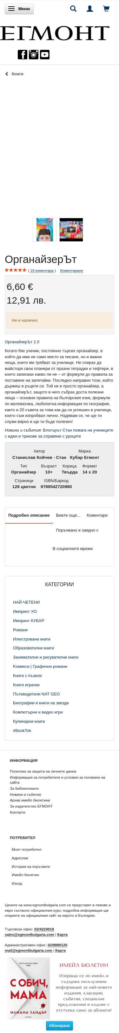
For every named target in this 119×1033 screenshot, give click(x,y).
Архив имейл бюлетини (30, 800)
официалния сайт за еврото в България (60, 915)
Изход (17, 883)
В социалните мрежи (73, 548)
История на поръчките (31, 866)
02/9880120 (57, 945)
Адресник (20, 858)
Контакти (17, 812)
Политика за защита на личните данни (43, 771)
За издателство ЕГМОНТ (31, 806)
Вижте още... (68, 515)
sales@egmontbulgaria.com (29, 934)
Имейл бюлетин (25, 875)
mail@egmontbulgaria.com (28, 950)
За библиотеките (24, 788)
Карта (62, 934)
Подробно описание (29, 515)
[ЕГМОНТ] (54, 31)
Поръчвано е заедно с (77, 530)
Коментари (97, 515)
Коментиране (71, 270)
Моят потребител (26, 849)
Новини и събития (25, 794)
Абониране (59, 1025)
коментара (42, 270)
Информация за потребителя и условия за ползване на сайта (57, 780)
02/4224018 (44, 929)
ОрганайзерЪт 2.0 (23, 341)
